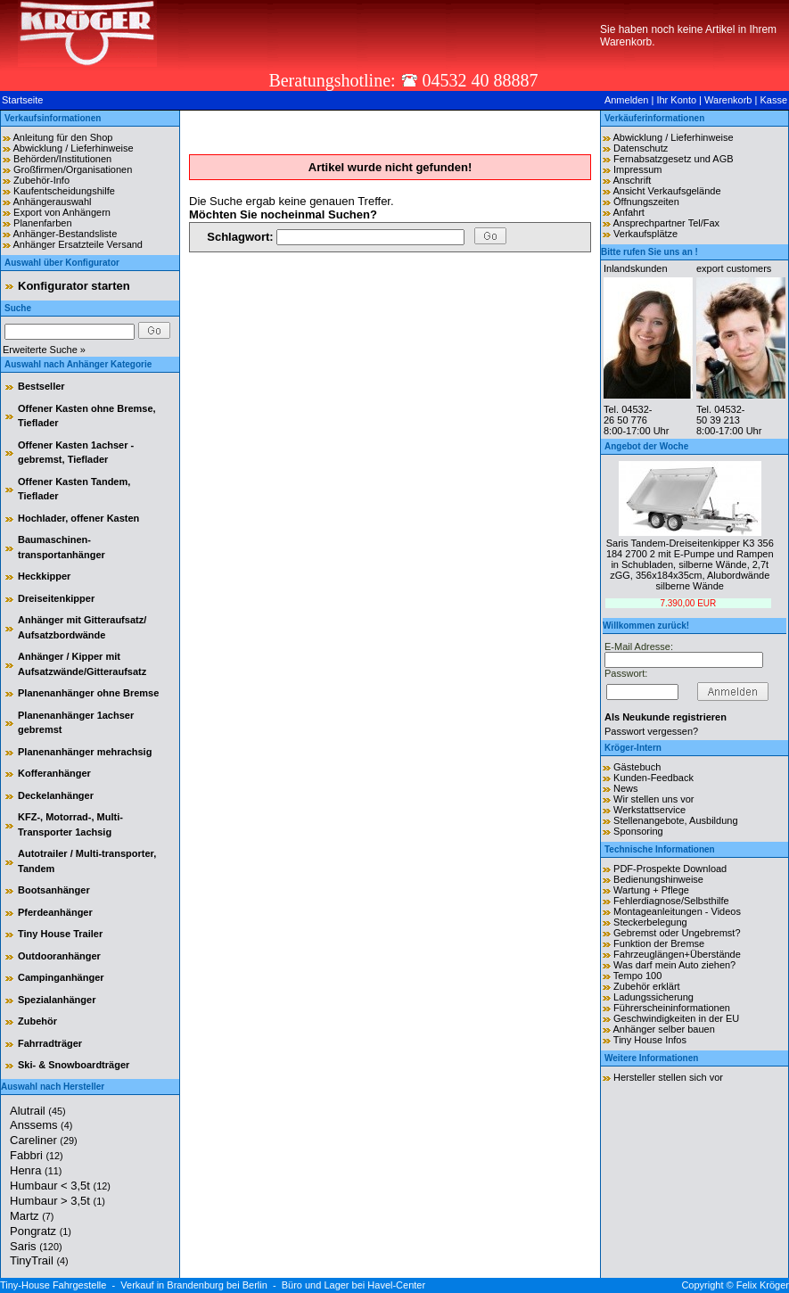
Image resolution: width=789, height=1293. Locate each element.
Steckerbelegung (650, 922)
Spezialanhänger (56, 999)
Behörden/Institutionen (62, 158)
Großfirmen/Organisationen (72, 169)
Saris (36, 1246)
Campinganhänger (61, 977)
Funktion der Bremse (658, 943)
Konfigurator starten (74, 285)
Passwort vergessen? (651, 731)
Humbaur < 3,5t (60, 1185)
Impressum (637, 169)
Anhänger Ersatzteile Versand (77, 244)
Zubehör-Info (41, 180)
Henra (36, 1170)
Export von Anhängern (62, 212)
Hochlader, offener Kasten (78, 518)
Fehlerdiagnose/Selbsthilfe (671, 900)
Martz (31, 1216)
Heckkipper (44, 576)
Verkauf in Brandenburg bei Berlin (193, 1285)
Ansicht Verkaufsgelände (666, 190)
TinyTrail (39, 1260)
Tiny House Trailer (60, 933)
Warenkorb (728, 100)
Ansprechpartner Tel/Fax (665, 223)
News (625, 788)
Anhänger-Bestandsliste (64, 233)
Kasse (773, 100)
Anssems (41, 1125)
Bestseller (41, 386)
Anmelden (626, 100)
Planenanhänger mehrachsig (85, 751)
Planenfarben (42, 223)
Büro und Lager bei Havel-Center (353, 1285)
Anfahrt (628, 212)
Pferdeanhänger (55, 912)
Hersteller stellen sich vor (668, 1077)
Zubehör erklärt (646, 986)
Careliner (44, 1140)
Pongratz (40, 1231)
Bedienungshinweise (658, 879)
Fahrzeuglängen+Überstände (677, 954)
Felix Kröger (762, 1285)
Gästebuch (637, 767)
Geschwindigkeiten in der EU (676, 1018)
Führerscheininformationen (671, 1007)
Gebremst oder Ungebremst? (676, 932)
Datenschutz (640, 148)
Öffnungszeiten (646, 201)
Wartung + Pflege (651, 890)
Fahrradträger (50, 1043)
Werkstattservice (649, 809)
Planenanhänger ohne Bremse (88, 693)
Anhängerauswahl (51, 201)
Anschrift (631, 180)
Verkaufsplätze (645, 233)
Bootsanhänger (54, 890)
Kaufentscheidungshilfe (64, 190)
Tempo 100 (637, 975)
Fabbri (36, 1155)
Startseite (22, 100)
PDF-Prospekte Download (670, 868)
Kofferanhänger (54, 773)
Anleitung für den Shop (62, 137)
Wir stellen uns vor (653, 799)
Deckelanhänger (56, 795)
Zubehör (37, 1021)
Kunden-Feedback (653, 777)
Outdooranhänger (59, 956)
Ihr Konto (676, 100)
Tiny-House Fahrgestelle (53, 1285)
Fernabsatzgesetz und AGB (673, 158)
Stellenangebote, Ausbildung (675, 820)
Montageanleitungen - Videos (677, 911)
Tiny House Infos (649, 1039)
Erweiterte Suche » (44, 349)
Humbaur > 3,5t (57, 1200)
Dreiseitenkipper (56, 598)
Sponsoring (638, 831)
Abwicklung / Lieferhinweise (72, 148)
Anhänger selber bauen (663, 1029)
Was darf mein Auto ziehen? (674, 964)
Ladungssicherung (653, 997)
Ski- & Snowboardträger (73, 1064)
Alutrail (38, 1110)
